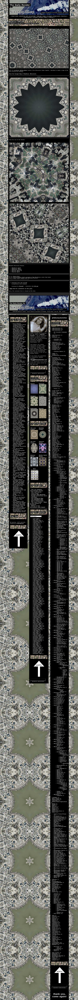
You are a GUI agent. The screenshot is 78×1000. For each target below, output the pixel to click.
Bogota (65, 789)
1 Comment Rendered (30, 23)
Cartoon (54, 378)
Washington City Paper (60, 865)
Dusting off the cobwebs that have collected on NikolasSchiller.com (18, 435)
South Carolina (58, 700)
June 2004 (36, 631)
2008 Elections (56, 329)
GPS (53, 431)
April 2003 (36, 645)
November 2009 (37, 564)
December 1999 (37, 653)
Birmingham (60, 460)
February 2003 (37, 647)
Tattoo (54, 930)
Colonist (32, 311)
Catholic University (62, 513)
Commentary (55, 385)
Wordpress (55, 954)
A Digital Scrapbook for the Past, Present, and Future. (49, 309)
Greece (62, 759)
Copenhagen (66, 755)
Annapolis (59, 617)
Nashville (59, 715)
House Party (55, 443)
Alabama (56, 459)
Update (54, 938)
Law (53, 452)
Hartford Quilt (17, 391)
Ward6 (58, 567)
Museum (54, 806)
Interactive (55, 448)
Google (54, 424)
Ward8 (58, 570)
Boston (59, 627)
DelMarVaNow (57, 825)
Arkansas (56, 468)
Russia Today (57, 852)
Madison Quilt (16, 268)
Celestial (54, 379)
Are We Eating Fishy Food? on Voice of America (18, 455)
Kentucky (56, 608)
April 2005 (36, 621)
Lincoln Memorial (62, 542)
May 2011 (35, 545)
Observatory (60, 553)
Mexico (59, 771)
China (58, 749)
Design (54, 404)
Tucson (59, 467)
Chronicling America (58, 382)
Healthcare (55, 437)
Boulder (59, 500)
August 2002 (36, 652)
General (54, 420)
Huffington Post (58, 833)
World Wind (55, 956)
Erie (58, 693)
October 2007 (37, 590)
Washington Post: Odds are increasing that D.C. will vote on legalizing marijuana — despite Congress (19, 442)
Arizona (56, 465)
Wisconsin (57, 743)
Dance (54, 394)
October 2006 (37, 602)
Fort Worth (60, 721)
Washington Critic (57, 943)
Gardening (55, 419)
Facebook (54, 409)
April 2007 (36, 596)
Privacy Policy (50, 311)
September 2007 (37, 591)
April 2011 (36, 546)
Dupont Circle (61, 521)
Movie (53, 803)
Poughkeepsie (61, 677)
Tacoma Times (58, 857)
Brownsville (60, 718)
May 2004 (35, 632)
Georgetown (60, 525)
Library (54, 455)
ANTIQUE (35, 17)
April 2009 (36, 571)
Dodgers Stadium (62, 476)
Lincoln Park (60, 535)
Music (53, 807)
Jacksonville (60, 583)
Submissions (55, 929)
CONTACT (51, 17)
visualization (55, 942)
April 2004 (36, 633)
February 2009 (37, 573)
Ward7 (58, 569)
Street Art (55, 928)
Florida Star (57, 828)
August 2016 (36, 527)
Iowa (55, 604)
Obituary (54, 879)
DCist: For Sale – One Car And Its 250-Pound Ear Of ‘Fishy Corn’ (19, 354)
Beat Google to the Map (59, 364)
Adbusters (55, 342)
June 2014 (36, 535)
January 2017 (37, 526)
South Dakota (57, 703)
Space (55, 705)
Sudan (58, 791)
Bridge (54, 371)
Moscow (62, 779)
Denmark (62, 753)
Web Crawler (55, 952)
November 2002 (37, 650)
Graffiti (54, 433)
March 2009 (36, 572)
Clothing (54, 384)
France (62, 758)
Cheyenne (59, 795)
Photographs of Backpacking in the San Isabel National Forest (19, 510)
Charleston (60, 742)
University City (61, 646)
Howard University (62, 532)
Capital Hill (60, 511)
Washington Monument (63, 548)
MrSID (54, 804)
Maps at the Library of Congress (38, 503)
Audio (53, 360)
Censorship (55, 380)
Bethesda (59, 619)
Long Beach (63, 480)
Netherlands (63, 761)
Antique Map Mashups (38, 494)
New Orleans (60, 613)
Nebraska (56, 650)
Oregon (56, 688)
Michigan (56, 630)
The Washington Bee (59, 860)
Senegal (59, 780)
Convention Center (62, 519)
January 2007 (37, 599)
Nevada (56, 652)
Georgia (56, 589)
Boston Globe (57, 820)
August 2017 (36, 522)
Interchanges (63, 478)
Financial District (62, 493)
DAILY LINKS (55, 393)
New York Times (58, 841)
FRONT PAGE (14, 16)
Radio (53, 890)
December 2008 (37, 575)
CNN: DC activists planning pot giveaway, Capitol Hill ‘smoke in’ (19, 373)
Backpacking (55, 362)
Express (59, 874)
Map (33, 277)
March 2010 (36, 560)
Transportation (56, 934)
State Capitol (48, 277)
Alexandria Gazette (59, 817)
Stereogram (55, 925)
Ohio (55, 684)
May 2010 (35, 558)
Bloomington (60, 602)
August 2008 (36, 579)
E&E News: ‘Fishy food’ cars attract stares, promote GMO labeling (19, 458)
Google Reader (56, 429)
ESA (53, 408)
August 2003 (36, 641)
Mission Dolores (62, 497)
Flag (53, 414)
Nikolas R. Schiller (22, 311)
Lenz (55, 896)
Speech (54, 919)
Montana (56, 647)
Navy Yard (59, 552)
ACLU (53, 336)
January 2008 (37, 587)
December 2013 (37, 537)
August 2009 (36, 567)
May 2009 (35, 570)
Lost (55, 897)
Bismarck (59, 683)
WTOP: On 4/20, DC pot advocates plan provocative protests (19, 365)
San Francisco (61, 491)
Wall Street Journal (59, 863)
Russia (59, 778)
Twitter (54, 936)
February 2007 (37, 598)
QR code (54, 888)
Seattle (59, 740)
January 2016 (37, 531)
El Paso (59, 720)
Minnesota (57, 632)
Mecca (58, 770)
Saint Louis (60, 645)
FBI (53, 413)
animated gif (55, 347)
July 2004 (36, 630)
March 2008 (36, 585)
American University (59, 510)
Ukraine (59, 792)
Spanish (54, 918)
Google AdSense (56, 425)
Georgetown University (60, 527)
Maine (55, 614)
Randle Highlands (62, 554)
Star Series (57, 913)
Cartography (55, 377)
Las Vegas (60, 653)
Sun (58, 711)
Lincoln (59, 651)
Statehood (57, 401)
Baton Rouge (60, 612)
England (62, 757)
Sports (54, 920)
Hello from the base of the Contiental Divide (19, 508)
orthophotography (57, 882)
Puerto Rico (57, 696)
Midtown (65, 674)
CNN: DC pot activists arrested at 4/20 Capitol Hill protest (19, 358)
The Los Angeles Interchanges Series (36, 490)
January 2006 (37, 612)
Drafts (55, 388)
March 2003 (36, 646)
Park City (59, 729)
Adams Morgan (61, 508)
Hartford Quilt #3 (17, 389)
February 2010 (37, 561)
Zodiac (54, 960)
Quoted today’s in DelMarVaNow (18, 438)
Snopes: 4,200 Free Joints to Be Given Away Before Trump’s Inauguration (19, 400)
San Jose (59, 498)
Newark (59, 657)
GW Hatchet (57, 830)
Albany (59, 661)
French (54, 417)
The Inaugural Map (37, 498)
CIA (58, 736)
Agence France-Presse (60, 814)
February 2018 (37, 520)
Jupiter (59, 706)
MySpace (54, 808)
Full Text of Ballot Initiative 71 (18, 449)
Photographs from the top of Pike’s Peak (19, 506)
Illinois (56, 597)
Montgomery (60, 461)
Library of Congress (57, 456)
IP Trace (54, 450)
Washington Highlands (60, 574)
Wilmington (60, 581)
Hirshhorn (62, 538)
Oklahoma (56, 686)
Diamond (59, 904)
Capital (54, 375)
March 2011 (36, 547)
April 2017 (36, 525)
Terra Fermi (35, 493)
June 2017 (36, 524)
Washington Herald (59, 870)
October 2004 (37, 627)
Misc (55, 901)
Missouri (56, 637)
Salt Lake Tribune (59, 854)
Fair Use (56, 311)
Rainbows (56, 949)
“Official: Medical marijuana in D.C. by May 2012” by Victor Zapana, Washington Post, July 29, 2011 (19, 481)
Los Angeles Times (59, 835)
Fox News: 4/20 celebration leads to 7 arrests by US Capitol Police (19, 362)
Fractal (56, 894)
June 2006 (36, 606)
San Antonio (60, 723)
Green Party (55, 436)
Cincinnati (59, 685)
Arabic (54, 354)
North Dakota (57, 682)
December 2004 (37, 625)
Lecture (54, 453)
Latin (53, 451)
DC (55, 507)
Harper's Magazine (59, 831)
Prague (59, 777)
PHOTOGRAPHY (28, 17)
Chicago (59, 598)
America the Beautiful (19, 504)
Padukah (59, 610)
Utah (55, 726)
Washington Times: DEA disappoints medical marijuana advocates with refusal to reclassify (19, 410)
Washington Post (58, 873)
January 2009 (37, 574)
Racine (59, 745)
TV (53, 935)
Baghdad (62, 768)
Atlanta (59, 590)
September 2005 (37, 616)
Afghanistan (60, 747)
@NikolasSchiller (59, 318)
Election (54, 407)
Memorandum (55, 799)
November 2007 (37, 589)
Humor (54, 445)
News (53, 812)
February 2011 (37, 548)
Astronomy (55, 358)
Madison (59, 744)
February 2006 (37, 611)
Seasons (54, 916)
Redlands (59, 487)
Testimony (55, 931)
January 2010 (37, 562)
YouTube (54, 958)
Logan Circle (60, 536)
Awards (54, 361)
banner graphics (56, 363)
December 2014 (37, 534)
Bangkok (59, 725)
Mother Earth (57, 902)
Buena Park (60, 472)
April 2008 (36, 584)
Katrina (59, 948)
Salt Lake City (61, 730)
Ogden (58, 727)
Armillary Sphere (58, 351)
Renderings (55, 891)
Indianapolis (60, 603)
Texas (55, 716)
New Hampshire (58, 654)
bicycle (54, 366)
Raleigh (59, 681)
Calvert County (61, 620)
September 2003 (37, 640)
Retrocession (57, 400)
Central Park (65, 670)
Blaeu (53, 369)
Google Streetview (57, 430)
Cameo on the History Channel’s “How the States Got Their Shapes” (19, 499)
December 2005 (37, 613)
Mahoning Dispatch (59, 836)
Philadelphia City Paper (60, 848)
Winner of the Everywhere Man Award (37, 506)
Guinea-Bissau (61, 765)
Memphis (59, 714)
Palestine (59, 776)
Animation (55, 348)
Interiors (54, 449)
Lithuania (62, 760)
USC (61, 485)
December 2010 (37, 550)
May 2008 (35, 582)
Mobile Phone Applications (59, 801)
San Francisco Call (59, 855)
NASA (53, 810)
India (58, 766)
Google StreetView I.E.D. (39, 495)
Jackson (59, 636)
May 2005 (35, 620)
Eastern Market (61, 522)
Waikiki (62, 593)
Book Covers (55, 370)
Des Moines (60, 605)
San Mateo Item (58, 856)
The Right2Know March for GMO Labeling (19, 464)
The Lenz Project (36, 502)
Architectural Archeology (59, 355)
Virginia (56, 733)
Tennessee (57, 713)
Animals (54, 346)
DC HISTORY (32, 16)
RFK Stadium (60, 556)
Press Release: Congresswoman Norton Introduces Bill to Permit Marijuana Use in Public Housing (19, 325)
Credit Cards (55, 390)
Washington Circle (62, 571)
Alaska (56, 463)
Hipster (54, 440)
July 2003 (36, 642)
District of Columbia (41, 311)
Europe (59, 751)
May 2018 (35, 519)
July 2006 (36, 605)
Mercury (59, 708)
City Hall (59, 516)
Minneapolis (60, 633)
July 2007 (36, 593)
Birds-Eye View (56, 368)
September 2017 (37, 521)
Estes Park (60, 502)
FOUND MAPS (56, 16)
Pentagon (59, 737)
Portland (59, 689)
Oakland (59, 486)
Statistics (55, 923)
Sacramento (60, 488)
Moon (58, 709)
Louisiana (56, 611)
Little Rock (60, 469)
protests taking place (20, 70)
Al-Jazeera (57, 816)
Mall (58, 537)
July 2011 (36, 543)
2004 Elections (56, 328)
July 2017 (36, 523)
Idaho (55, 594)
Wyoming (56, 794)
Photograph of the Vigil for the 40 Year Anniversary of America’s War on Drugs (19, 492)
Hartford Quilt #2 (17, 390)
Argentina (62, 784)
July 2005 (36, 618)
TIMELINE (39, 16)
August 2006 (36, 604)
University (55, 937)
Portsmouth (60, 655)
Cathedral (59, 512)
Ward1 (58, 562)
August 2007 (36, 592)
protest (43, 277)
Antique (54, 349)
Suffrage (56, 402)
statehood (55, 922)
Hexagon (59, 907)
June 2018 (36, 518)
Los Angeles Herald (59, 834)
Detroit (59, 631)
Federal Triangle (61, 524)
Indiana (56, 601)
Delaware (56, 580)
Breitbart (56, 821)
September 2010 (37, 553)
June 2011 (36, 544)
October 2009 (37, 565)
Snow (55, 950)
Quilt (55, 903)
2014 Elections (56, 330)
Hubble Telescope (57, 444)
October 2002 (37, 651)
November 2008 (37, 576)
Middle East (60, 772)
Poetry (54, 885)
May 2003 (35, 644)
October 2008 (37, 577)
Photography (55, 884)
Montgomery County (62, 622)
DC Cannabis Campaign (60, 332)
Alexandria (60, 734)
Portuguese (55, 886)
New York (56, 660)
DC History (55, 395)
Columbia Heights (62, 517)
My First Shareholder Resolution (19, 451)
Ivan (58, 947)
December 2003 (37, 636)
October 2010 (37, 552)
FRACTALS (64, 16)
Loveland (59, 504)
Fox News (56, 829)
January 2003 (37, 648)
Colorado (56, 499)
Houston (59, 722)
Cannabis (56, 339)
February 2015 (37, 532)
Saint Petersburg (61, 586)
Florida (56, 582)
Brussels (59, 748)
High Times (57, 832)
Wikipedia (55, 953)
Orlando (59, 585)
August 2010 (36, 554)
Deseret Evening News (60, 826)
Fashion (54, 411)
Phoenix (59, 466)
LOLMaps (54, 797)
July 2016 (36, 528)
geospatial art (29, 277)
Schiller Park (60, 600)
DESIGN (41, 17)
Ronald (21, 286)
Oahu (58, 592)
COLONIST (49, 16)
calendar (54, 373)
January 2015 (37, 533)
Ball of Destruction (37, 500)
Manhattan (63, 667)
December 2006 (37, 600)
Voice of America (58, 862)
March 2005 (36, 622)
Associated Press (59, 819)
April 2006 (36, 608)
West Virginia (57, 741)
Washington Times (59, 875)
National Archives (57, 811)
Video (53, 940)
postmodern (55, 887)
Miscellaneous (38, 277)
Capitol (23, 277)
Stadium (54, 921)
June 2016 (36, 529)
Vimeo (54, 941)
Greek (53, 434)
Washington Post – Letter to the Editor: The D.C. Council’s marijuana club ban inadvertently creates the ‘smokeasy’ (19, 426)
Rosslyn (59, 738)
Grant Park (63, 599)
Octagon (59, 909)
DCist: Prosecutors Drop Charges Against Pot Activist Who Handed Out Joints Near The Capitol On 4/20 (19, 347)
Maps (55, 399)
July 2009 (36, 568)
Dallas (58, 719)
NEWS (44, 16)
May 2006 (35, 607)
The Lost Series (36, 492)
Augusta (59, 615)
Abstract (56, 893)
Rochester (59, 678)
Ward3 (58, 564)
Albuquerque (60, 659)
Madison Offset (16, 22)
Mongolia (59, 773)
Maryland (56, 616)
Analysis (54, 345)
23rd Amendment (58, 397)
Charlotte (59, 680)
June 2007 (36, 594)
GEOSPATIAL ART (23, 16)
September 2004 (37, 628)
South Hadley (60, 629)
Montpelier (60, 732)
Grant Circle (60, 530)
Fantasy (54, 410)
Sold (53, 917)
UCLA (61, 484)
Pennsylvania (57, 692)
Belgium (62, 752)
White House (60, 576)
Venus (58, 712)
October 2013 (37, 538)
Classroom (55, 383)
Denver (59, 501)
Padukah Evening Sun (60, 845)
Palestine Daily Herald (60, 846)
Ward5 (58, 566)
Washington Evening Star (61, 868)
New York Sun (58, 839)
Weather (54, 944)
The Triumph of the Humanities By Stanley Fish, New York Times (19, 502)
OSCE (53, 883)
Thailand (56, 724)
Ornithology (55, 881)
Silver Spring (60, 625)
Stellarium (55, 924)
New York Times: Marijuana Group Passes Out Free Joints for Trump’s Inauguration (19, 383)
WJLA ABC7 (57, 876)
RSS (60, 311)
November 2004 (37, 626)
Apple (53, 353)
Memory (56, 900)
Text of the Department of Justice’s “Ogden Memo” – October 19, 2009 (19, 477)
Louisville (59, 609)
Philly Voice (57, 851)
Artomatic (55, 357)
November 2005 (37, 614)
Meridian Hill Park (62, 549)
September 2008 (37, 578)
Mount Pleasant (61, 551)
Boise (58, 596)
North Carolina (58, 679)
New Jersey (57, 656)
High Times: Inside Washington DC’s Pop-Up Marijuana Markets (19, 329)
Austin (58, 717)
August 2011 (36, 542)
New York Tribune (59, 842)
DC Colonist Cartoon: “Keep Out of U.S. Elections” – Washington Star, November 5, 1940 (19, 486)
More (58, 908)
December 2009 (37, 563)
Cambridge (60, 628)
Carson (62, 474)
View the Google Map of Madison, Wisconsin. (23, 74)
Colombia (62, 788)
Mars (58, 707)
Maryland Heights (62, 643)
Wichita (59, 607)
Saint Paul (60, 634)
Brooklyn (62, 664)
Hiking (54, 439)
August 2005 (36, 617)
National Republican (59, 838)
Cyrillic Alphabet (57, 392)
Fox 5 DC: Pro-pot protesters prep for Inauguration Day (18, 387)
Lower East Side (64, 672)
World (55, 746)
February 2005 (37, 623)
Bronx (61, 663)
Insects (54, 447)
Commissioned (56, 386)
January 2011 (37, 549)
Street (54, 926)
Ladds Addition (62, 691)
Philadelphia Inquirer (60, 850)
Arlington (59, 735)
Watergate (59, 575)
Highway (54, 438)
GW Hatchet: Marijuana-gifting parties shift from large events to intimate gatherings (19, 333)
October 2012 (37, 541)
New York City (61, 662)
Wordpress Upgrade (57, 955)
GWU (58, 531)
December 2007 (37, 588)
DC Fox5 (56, 823)
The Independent (58, 858)
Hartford (59, 506)
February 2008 (37, 586)
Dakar (61, 782)
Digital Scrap (55, 406)
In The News (55, 446)
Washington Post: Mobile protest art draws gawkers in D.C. (19, 461)
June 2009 (36, 569)
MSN (53, 805)
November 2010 (37, 551)
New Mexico (57, 658)
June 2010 (36, 556)
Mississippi (57, 635)
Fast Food (55, 412)
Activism (54, 337)
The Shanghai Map (37, 499)
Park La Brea (63, 482)
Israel (58, 769)
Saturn (59, 710)
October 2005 (37, 615)
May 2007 (35, 595)
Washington (57, 739)
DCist (55, 824)
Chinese (54, 381)
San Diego (60, 490)
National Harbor (61, 624)
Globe (58, 906)
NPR (55, 843)
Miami (58, 584)
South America (61, 783)
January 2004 (37, 635)
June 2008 (36, 581)
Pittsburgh (60, 695)
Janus (55, 895)
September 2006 (37, 603)
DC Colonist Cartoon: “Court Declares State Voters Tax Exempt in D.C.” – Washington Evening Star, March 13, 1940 (19, 469)
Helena (59, 649)
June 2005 (36, 619)
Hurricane (56, 946)
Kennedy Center (61, 534)
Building (54, 372)
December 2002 (37, 649)
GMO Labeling (56, 423)
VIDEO (45, 17)
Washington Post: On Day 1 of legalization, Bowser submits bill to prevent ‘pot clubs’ (19, 431)
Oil (53, 880)
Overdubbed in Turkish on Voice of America (19, 453)
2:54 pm (35, 286)
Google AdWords (56, 426)
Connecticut (57, 505)
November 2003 (37, 638)
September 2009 (37, 566)
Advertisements (56, 343)
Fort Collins (60, 503)
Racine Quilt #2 (17, 270)
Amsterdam (66, 763)
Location (54, 457)
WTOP (55, 877)
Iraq (58, 767)
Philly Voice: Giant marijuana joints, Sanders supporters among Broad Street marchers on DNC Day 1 (19, 415)
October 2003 (37, 639)
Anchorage (60, 464)
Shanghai (62, 750)
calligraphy (55, 374)
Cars (53, 376)
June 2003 (36, 643)
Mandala (56, 899)
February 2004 (37, 634)
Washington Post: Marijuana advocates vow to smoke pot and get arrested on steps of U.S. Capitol (19, 369)
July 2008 (36, 580)
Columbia (59, 702)
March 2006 (36, 609)
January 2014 (37, 536)
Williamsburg (66, 665)
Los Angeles (60, 473)
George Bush (55, 421)
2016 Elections (56, 335)
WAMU (55, 864)
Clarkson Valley (61, 639)
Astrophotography (57, 359)
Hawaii (56, 591)
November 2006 (37, 601)
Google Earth (56, 427)
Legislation (57, 398)
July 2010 (36, 555)
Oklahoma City (61, 687)
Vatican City (60, 793)
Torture (54, 933)
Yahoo (54, 957)
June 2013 (36, 540)
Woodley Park (60, 577)
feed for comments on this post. (21, 288)
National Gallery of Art (64, 545)
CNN (55, 822)
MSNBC (56, 837)
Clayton (59, 640)
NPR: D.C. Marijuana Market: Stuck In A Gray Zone (18, 351)
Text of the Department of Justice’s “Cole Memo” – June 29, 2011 (19, 473)
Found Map (55, 416)
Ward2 (58, 563)
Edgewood (59, 523)
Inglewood (62, 477)
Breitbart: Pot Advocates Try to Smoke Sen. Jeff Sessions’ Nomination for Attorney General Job (19, 395)
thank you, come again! (59, 995)
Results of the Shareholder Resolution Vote (19, 446)
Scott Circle (60, 557)
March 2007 (36, 597)
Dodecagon (60, 905)
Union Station (60, 561)
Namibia (59, 775)
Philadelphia (60, 694)
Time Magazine (58, 861)
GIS (53, 422)
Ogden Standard (58, 844)
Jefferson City (61, 641)
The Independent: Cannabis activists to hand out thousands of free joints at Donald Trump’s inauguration (19, 404)
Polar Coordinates (62, 910)
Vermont (56, 731)
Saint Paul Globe (58, 853)
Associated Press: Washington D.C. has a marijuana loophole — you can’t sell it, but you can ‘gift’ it (19, 338)
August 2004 (36, 629)
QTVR (53, 889)
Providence (60, 699)
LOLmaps (34, 497)
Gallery (54, 418)
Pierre (58, 704)
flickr (53, 415)
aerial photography (17, 277)
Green (54, 435)
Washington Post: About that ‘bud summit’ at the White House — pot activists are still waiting (19, 420)
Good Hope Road (61, 528)
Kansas (56, 606)
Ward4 (58, 565)
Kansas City (60, 642)
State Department (61, 558)
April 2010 (36, 559)
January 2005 (37, 624)
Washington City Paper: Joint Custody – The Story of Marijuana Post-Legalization (19, 343)
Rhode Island (57, 698)
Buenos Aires (65, 786)
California (56, 470)
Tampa (58, 588)
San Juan (59, 697)
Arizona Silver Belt (59, 818)
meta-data (55, 800)
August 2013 (36, 539)
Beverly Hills (60, 471)
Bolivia (62, 787)
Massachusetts (58, 626)
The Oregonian (58, 859)
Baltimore (59, 618)
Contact (63, 311)
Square (59, 912)
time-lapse (55, 932)
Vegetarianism (56, 939)
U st (58, 560)
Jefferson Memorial (62, 540)
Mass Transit (55, 798)
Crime (53, 391)
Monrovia (59, 774)
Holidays (54, 442)
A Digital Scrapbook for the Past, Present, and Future (54, 12)
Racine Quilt (16, 271)
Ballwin (59, 638)
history (54, 441)
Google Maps (55, 428)
